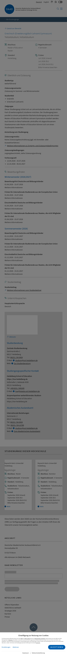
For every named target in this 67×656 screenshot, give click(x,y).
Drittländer (11, 640)
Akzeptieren (56, 647)
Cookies (28, 638)
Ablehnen (16, 647)
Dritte (26, 638)
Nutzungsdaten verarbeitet (40, 638)
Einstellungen (6, 647)
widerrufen (38, 642)
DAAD (22, 638)
